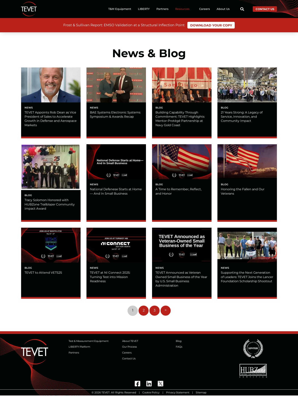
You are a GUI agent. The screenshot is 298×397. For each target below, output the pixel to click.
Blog (179, 342)
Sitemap (201, 393)
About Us (223, 9)
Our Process (129, 348)
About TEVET (130, 342)
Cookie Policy (150, 393)
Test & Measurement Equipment (89, 342)
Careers (204, 9)
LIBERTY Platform (79, 348)
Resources (182, 9)
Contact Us (265, 9)
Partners (162, 9)
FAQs (179, 348)
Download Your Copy (211, 25)
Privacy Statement (177, 393)
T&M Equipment (119, 9)
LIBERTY (144, 9)
